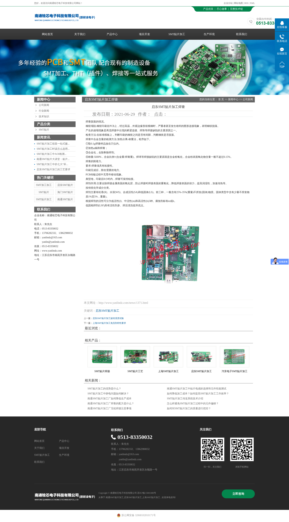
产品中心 (112, 34)
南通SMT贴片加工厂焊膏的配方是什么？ (111, 403)
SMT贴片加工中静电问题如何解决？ (108, 393)
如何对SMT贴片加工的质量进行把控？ (189, 408)
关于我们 (79, 34)
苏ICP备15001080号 (146, 493)
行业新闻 (44, 110)
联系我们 (241, 34)
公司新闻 (44, 105)
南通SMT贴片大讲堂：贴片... (53, 159)
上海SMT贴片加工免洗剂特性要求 (109, 323)
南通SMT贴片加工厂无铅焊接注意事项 (109, 408)
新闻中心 (233, 99)
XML (252, 3)
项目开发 (144, 34)
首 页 (221, 99)
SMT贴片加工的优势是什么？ (104, 388)
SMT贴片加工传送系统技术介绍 (185, 398)
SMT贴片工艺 (135, 371)
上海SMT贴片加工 (168, 371)
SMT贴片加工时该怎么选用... (53, 148)
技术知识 (44, 116)
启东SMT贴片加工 (107, 310)
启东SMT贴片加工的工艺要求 (53, 169)
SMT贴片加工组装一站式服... (53, 143)
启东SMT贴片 (65, 185)
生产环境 (209, 34)
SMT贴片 (44, 129)
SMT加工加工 (44, 185)
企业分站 (228, 3)
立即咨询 (238, 493)
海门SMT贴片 (65, 192)
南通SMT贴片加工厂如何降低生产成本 (109, 398)
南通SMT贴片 (65, 199)
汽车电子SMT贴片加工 (235, 371)
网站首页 (47, 34)
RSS (246, 3)
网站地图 (238, 3)
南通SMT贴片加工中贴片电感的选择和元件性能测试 (196, 388)
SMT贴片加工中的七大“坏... (52, 164)
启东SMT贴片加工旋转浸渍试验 (108, 318)
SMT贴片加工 (177, 34)
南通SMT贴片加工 (115, 497)
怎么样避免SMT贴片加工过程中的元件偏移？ (193, 403)
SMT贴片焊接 (102, 371)
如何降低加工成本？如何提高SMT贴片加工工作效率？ (198, 393)
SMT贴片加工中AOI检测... (51, 154)
